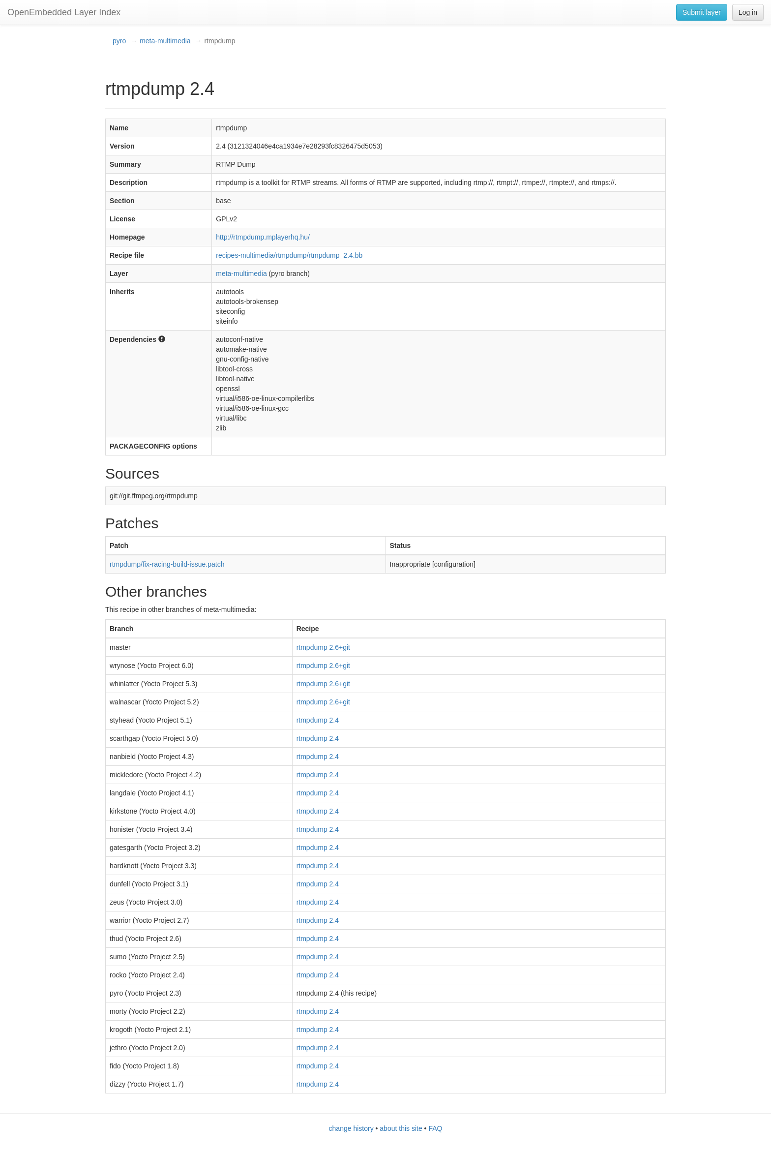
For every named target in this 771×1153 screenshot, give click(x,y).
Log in (748, 12)
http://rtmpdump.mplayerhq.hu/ (263, 237)
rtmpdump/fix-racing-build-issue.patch (167, 564)
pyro (119, 41)
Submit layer (701, 12)
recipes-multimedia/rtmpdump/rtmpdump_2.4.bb (289, 255)
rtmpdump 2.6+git (323, 647)
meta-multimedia (165, 41)
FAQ (435, 1128)
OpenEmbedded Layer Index (63, 12)
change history (351, 1128)
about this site (401, 1128)
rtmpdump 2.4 (318, 720)
